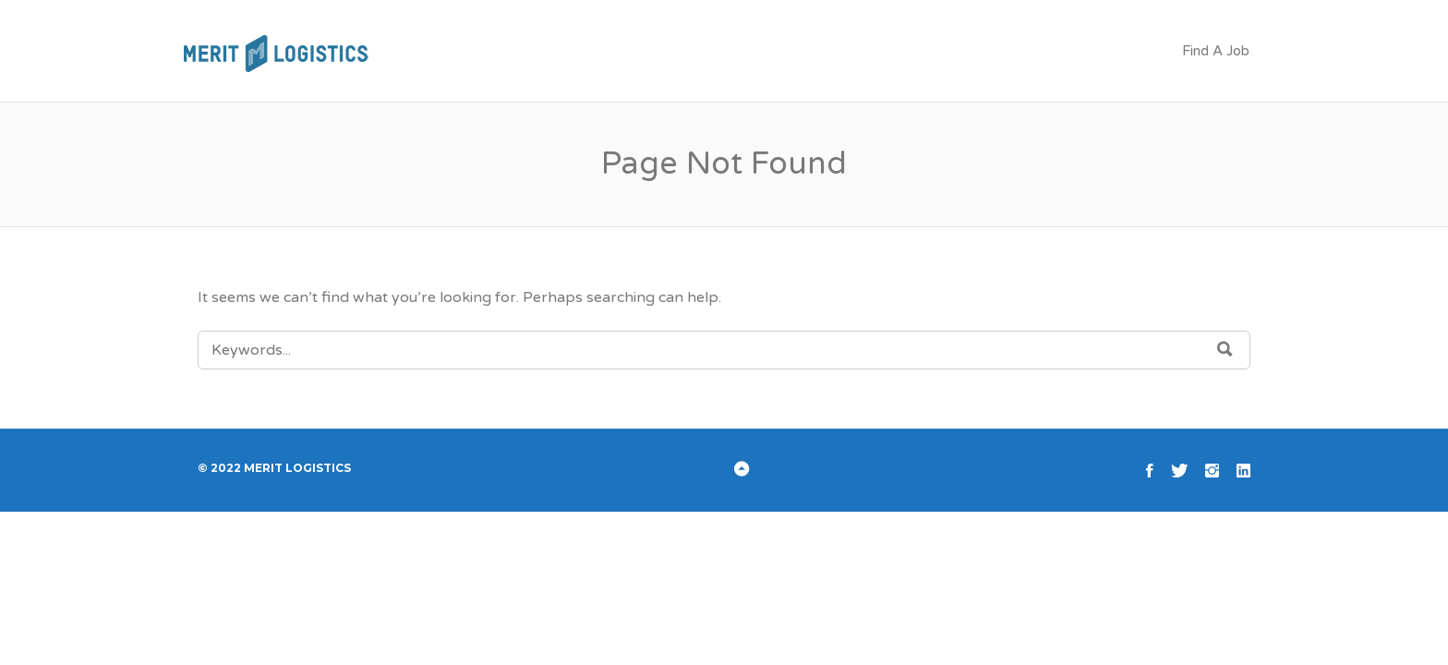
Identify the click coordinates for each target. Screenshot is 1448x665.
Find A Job (1215, 50)
